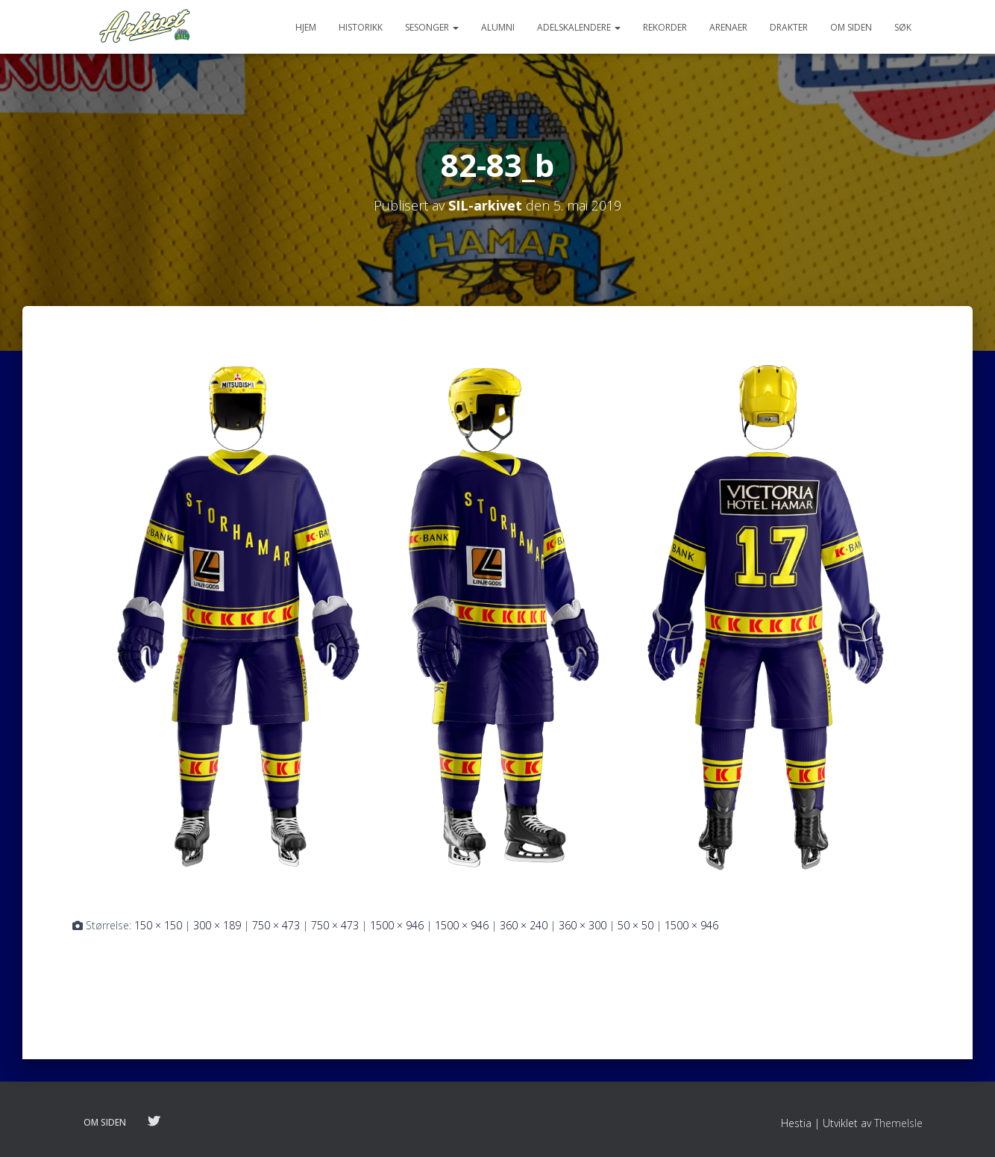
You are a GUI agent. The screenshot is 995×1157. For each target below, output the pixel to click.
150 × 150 (158, 925)
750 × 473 (276, 925)
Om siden (851, 27)
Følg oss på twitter (153, 1122)
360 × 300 (582, 925)
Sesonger (432, 27)
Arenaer (728, 27)
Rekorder (665, 27)
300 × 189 (217, 925)
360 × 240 (523, 925)
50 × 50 (635, 925)
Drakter (789, 27)
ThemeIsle (898, 1123)
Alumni (498, 27)
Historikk (361, 27)
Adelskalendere (579, 27)
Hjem (305, 27)
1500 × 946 (397, 925)
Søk (902, 27)
